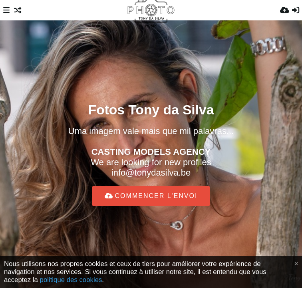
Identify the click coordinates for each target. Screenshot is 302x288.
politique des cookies (71, 280)
